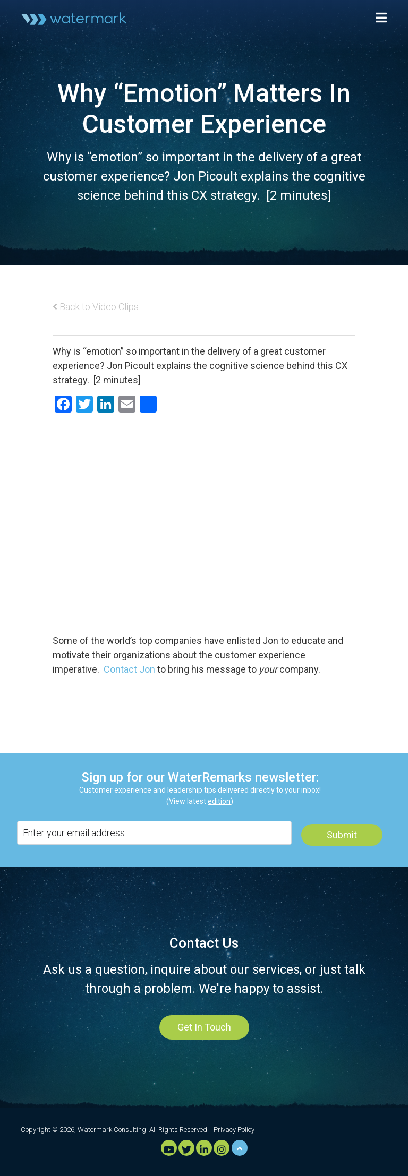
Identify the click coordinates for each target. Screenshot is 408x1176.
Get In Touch (204, 1027)
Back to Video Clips (96, 306)
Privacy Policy (234, 1130)
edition (219, 801)
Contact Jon (129, 669)
